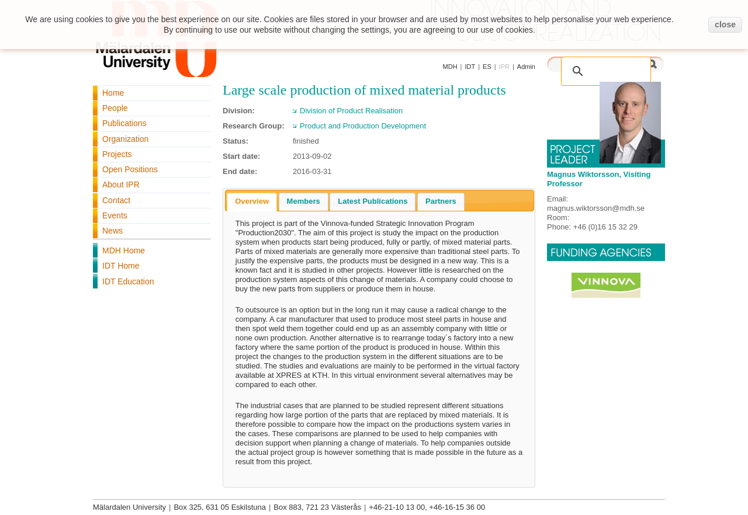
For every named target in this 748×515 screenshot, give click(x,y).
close (725, 24)
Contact (116, 200)
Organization (125, 139)
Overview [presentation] (252, 201)
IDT (470, 66)
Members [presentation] (303, 201)
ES (487, 66)
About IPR (121, 184)
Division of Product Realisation (351, 110)
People (115, 108)
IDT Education (128, 281)
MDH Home (123, 250)
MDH (450, 66)
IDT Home (121, 265)
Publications (124, 123)
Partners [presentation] (440, 201)
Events (114, 215)
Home (113, 93)
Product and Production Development (363, 125)
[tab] (252, 202)
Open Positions (130, 169)
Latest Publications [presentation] (372, 201)
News (112, 230)
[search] (608, 65)
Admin (526, 66)
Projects (117, 154)
